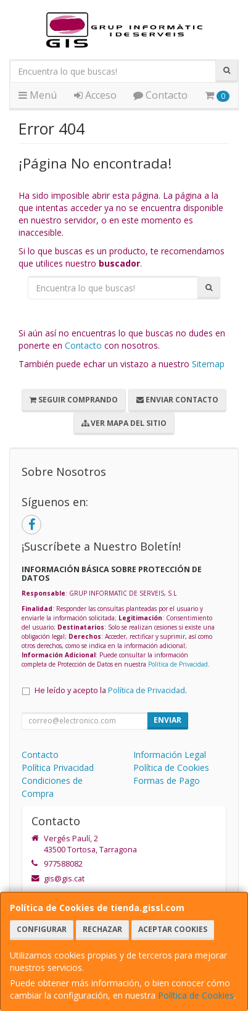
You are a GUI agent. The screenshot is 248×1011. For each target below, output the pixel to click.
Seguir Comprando (74, 399)
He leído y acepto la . (111, 690)
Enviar (167, 720)
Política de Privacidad (178, 664)
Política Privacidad (58, 767)
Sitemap (208, 364)
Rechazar (102, 929)
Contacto (160, 95)
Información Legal (169, 754)
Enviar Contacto (177, 399)
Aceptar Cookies (172, 929)
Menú (38, 95)
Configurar (42, 929)
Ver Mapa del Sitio (124, 423)
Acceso (95, 95)
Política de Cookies (196, 995)
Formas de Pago (166, 780)
